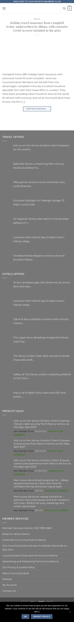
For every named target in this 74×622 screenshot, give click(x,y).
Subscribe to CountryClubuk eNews (24, 539)
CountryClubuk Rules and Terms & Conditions (30, 555)
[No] (70, 612)
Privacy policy (41, 616)
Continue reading (37, 108)
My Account (9, 584)
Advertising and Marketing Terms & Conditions (30, 561)
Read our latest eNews (16, 533)
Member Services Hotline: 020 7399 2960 (27, 528)
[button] (4, 8)
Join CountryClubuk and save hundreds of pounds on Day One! (34, 547)
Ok (25, 616)
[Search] (64, 8)
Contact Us (9, 590)
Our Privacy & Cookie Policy (18, 567)
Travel (37, 19)
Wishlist (7, 579)
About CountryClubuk (15, 573)
